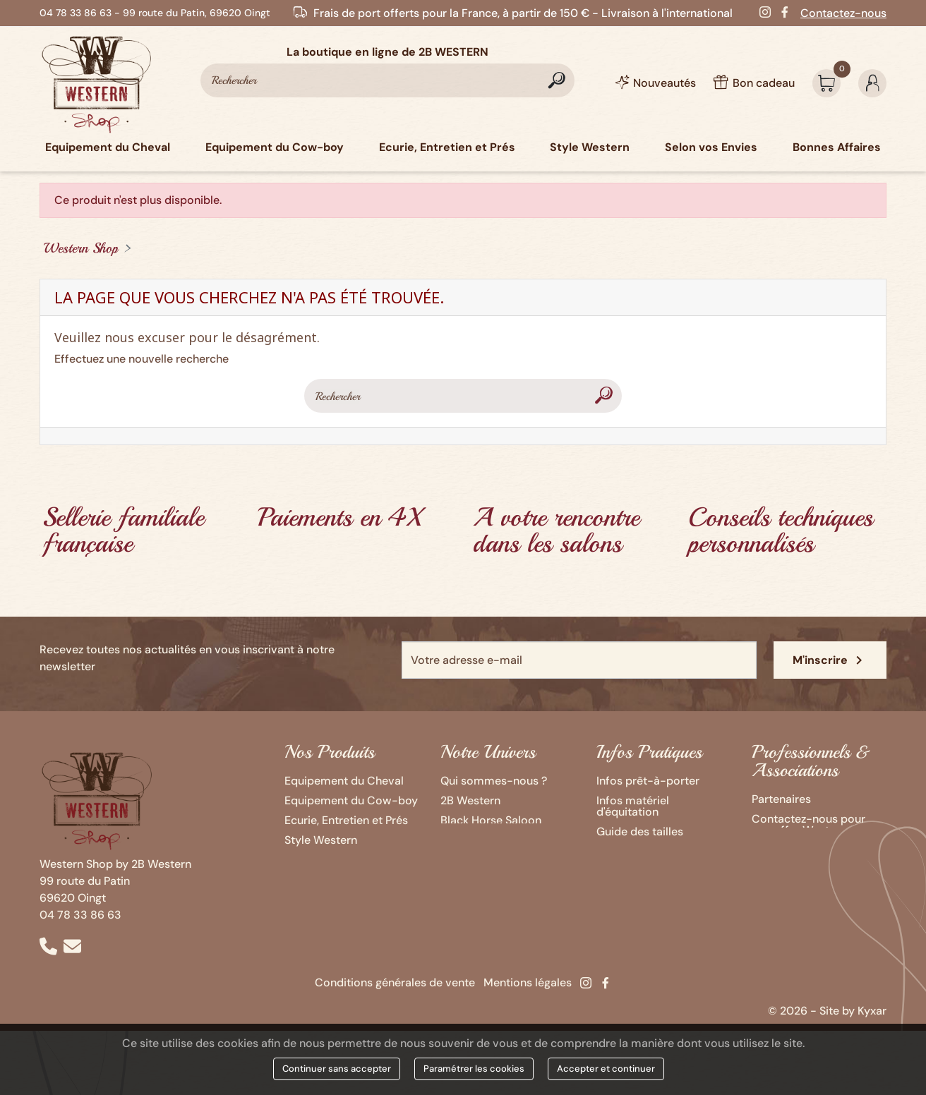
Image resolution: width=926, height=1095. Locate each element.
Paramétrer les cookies (473, 1069)
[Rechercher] (387, 80)
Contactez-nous (843, 13)
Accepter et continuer (606, 1069)
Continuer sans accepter (336, 1069)
